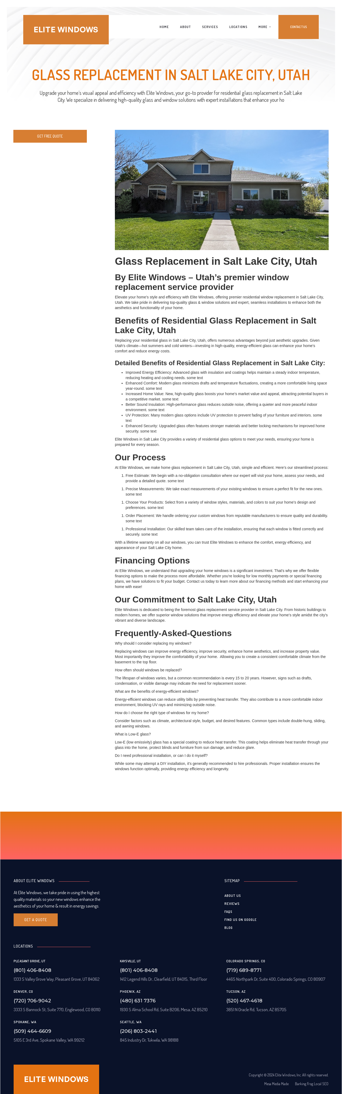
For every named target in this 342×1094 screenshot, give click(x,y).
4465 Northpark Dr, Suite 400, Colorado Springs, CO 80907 (275, 979)
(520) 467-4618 (244, 1001)
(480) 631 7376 (138, 1001)
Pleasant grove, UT (29, 961)
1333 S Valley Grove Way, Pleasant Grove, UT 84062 (57, 979)
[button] (265, 27)
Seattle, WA (131, 1022)
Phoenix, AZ (130, 991)
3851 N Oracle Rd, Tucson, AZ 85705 (256, 1009)
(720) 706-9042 (32, 1001)
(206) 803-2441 (138, 1031)
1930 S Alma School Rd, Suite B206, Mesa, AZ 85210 (164, 1009)
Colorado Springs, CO (245, 961)
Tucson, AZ (236, 991)
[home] (66, 29)
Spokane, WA (25, 1022)
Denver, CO (23, 991)
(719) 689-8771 (244, 970)
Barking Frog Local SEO (311, 1083)
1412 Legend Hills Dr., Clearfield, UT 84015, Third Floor (163, 979)
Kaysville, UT (130, 961)
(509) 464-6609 (32, 1031)
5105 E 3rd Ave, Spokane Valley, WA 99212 (49, 1040)
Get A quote (35, 919)
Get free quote (50, 136)
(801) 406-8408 (32, 970)
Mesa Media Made (276, 1083)
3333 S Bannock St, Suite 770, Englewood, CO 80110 (57, 1009)
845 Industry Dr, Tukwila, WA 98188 (149, 1040)
